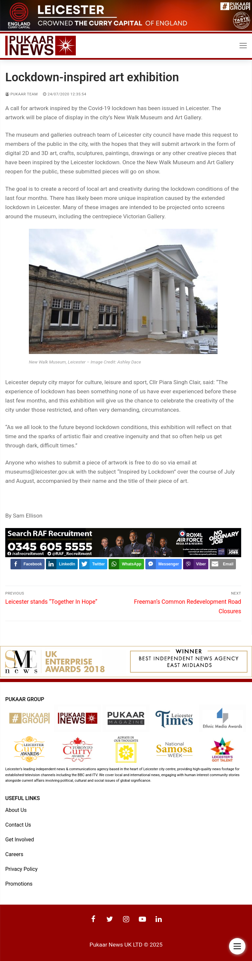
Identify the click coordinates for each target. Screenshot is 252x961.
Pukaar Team (21, 94)
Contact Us (18, 825)
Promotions (18, 884)
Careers (14, 854)
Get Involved (19, 839)
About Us (16, 810)
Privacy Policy (21, 869)
